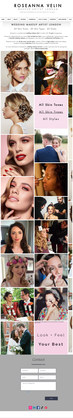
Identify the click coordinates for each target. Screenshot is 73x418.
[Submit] (51, 398)
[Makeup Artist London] (30, 407)
